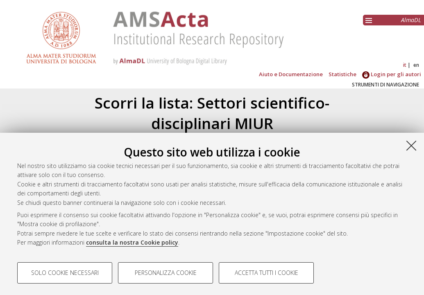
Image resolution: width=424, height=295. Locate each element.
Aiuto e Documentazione (291, 74)
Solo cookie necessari (65, 273)
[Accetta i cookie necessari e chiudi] (411, 145)
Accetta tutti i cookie (266, 273)
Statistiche (342, 74)
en (416, 64)
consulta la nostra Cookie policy (132, 242)
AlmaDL (411, 20)
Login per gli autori (391, 74)
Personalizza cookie (166, 273)
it (404, 64)
